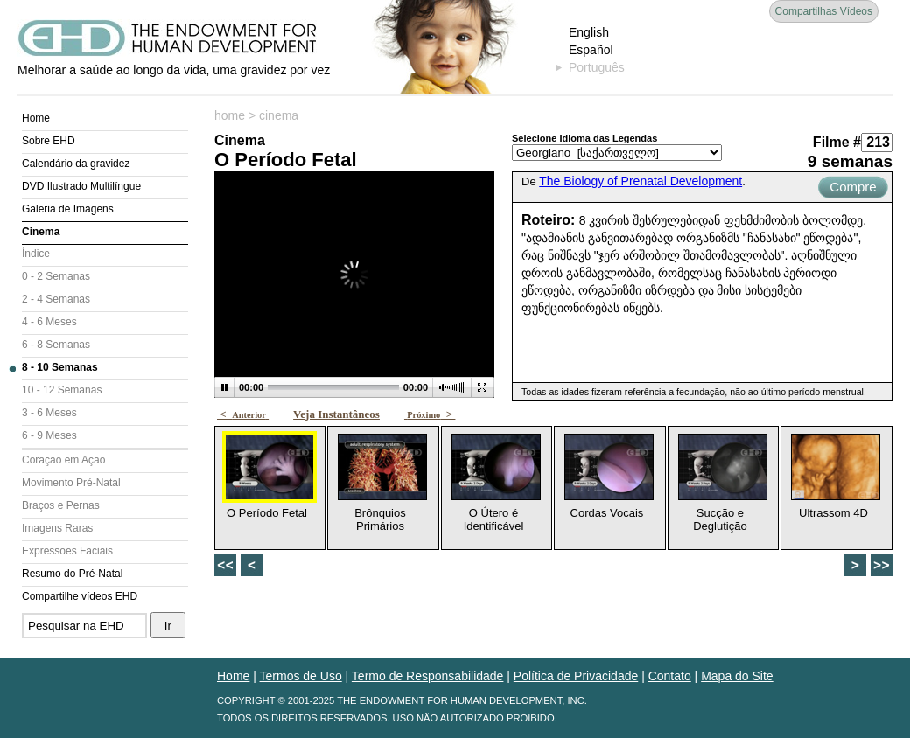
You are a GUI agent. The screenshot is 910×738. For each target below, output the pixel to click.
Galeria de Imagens (68, 209)
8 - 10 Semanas (60, 367)
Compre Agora (853, 188)
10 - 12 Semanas (62, 390)
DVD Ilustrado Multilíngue (81, 186)
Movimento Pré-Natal (71, 483)
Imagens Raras (57, 528)
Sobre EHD (48, 141)
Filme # (837, 142)
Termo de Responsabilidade (428, 676)
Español (591, 50)
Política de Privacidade (576, 676)
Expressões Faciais (67, 551)
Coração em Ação (63, 460)
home (229, 115)
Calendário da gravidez (76, 163)
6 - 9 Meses (49, 435)
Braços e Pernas (61, 505)
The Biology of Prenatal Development (640, 181)
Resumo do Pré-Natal (72, 573)
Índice (36, 253)
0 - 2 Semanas (56, 276)
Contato (669, 676)
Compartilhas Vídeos (823, 11)
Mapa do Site (737, 676)
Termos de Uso (301, 676)
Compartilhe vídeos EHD (79, 596)
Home (36, 118)
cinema (278, 115)
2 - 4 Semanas (56, 299)
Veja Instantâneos (336, 414)
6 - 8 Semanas (56, 344)
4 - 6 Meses (49, 322)
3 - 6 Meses (49, 413)
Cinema (41, 232)
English (589, 32)
